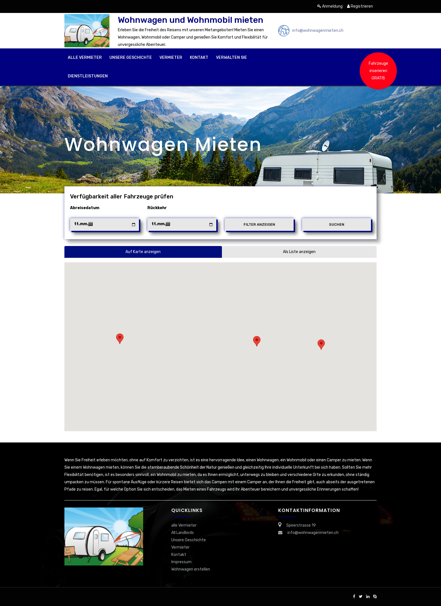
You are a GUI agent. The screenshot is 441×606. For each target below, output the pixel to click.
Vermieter (170, 57)
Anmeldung (330, 6)
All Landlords (182, 532)
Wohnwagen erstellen (190, 569)
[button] (321, 344)
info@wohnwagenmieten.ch (317, 30)
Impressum (181, 562)
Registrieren (360, 6)
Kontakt (199, 57)
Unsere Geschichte (130, 57)
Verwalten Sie (231, 57)
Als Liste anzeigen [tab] (299, 251)
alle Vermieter (85, 57)
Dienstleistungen (88, 76)
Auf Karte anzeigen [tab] (143, 251)
